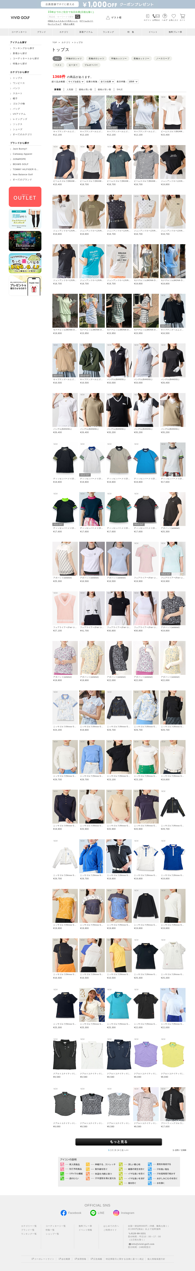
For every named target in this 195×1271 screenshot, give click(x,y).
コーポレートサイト (42, 1259)
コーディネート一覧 (56, 1226)
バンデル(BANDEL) (116, 379)
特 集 (130, 32)
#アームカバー (86, 21)
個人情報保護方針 (156, 1259)
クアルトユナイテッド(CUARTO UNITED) (65, 1074)
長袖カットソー (141, 58)
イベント (153, 32)
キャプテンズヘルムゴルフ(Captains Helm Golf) (65, 131)
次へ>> (125, 1150)
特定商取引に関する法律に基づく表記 (125, 1259)
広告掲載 (96, 1259)
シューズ (18, 129)
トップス (18, 78)
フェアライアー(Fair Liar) (146, 578)
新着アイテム (86, 32)
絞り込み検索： (59, 81)
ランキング (108, 32)
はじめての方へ (111, 1226)
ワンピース (19, 83)
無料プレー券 (175, 32)
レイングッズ (20, 119)
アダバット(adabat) (170, 528)
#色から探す (69, 24)
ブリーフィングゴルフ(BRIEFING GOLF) (173, 1123)
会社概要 (64, 1259)
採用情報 (80, 1259)
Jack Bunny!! (20, 149)
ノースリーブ (163, 58)
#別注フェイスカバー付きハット (63, 21)
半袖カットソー (119, 58)
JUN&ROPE (19, 159)
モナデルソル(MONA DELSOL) (146, 280)
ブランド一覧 (28, 1230)
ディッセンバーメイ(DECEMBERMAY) (65, 479)
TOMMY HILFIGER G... (26, 169)
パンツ (16, 88)
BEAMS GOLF (21, 164)
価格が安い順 (104, 89)
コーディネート (19, 32)
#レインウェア (55, 24)
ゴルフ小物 (19, 103)
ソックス (18, 124)
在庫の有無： (93, 81)
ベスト (58, 65)
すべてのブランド (22, 179)
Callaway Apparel (22, 154)
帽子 (15, 98)
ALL (57, 58)
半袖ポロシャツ (74, 58)
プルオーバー (91, 65)
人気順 (70, 89)
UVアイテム (19, 114)
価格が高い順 (85, 89)
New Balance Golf (23, 174)
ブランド (41, 32)
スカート (18, 93)
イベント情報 (85, 1230)
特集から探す (20, 63)
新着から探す (20, 53)
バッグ (16, 109)
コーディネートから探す (26, 58)
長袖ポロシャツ (96, 58)
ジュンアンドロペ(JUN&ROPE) (173, 181)
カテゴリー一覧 (29, 1226)
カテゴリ (63, 32)
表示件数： (122, 81)
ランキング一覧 (29, 1234)
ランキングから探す (24, 48)
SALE (120, 89)
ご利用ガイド (110, 1230)
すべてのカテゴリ (22, 134)
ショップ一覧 (52, 1234)
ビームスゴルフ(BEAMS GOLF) (173, 131)
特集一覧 (50, 1230)
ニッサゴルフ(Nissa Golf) (65, 727)
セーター (73, 65)
